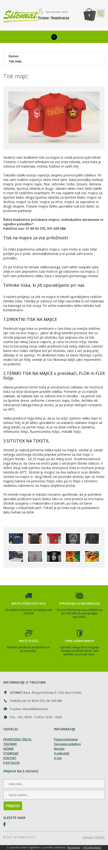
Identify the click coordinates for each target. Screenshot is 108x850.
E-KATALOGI (11, 763)
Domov (13, 56)
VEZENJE (8, 749)
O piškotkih (61, 753)
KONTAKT (10, 758)
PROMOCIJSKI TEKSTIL (17, 739)
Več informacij (92, 847)
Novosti (59, 749)
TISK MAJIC (10, 744)
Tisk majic (15, 61)
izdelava (87, 837)
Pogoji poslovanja (66, 739)
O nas (58, 758)
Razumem (73, 847)
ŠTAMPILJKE (10, 753)
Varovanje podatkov (67, 744)
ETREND (99, 837)
